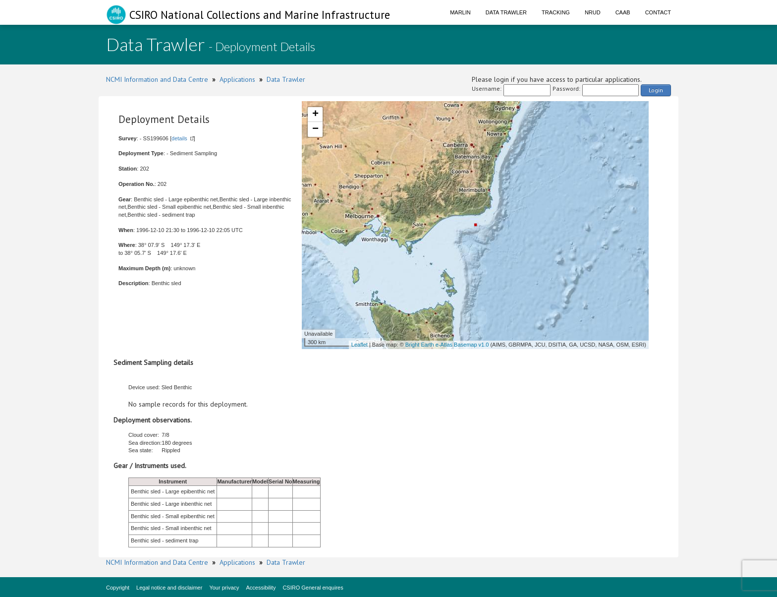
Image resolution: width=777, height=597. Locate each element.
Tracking (556, 12)
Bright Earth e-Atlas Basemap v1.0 (447, 345)
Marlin (460, 12)
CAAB (622, 12)
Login (656, 90)
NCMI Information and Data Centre (157, 79)
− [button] (315, 129)
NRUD (593, 12)
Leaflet (359, 345)
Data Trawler (506, 12)
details (179, 138)
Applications (237, 79)
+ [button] (315, 114)
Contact (658, 12)
